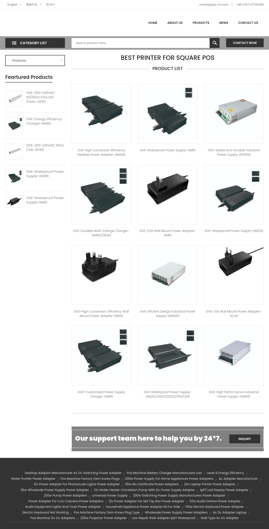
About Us (175, 23)
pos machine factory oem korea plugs (90, 478)
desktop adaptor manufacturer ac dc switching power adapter (73, 473)
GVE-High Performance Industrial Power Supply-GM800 (234, 394)
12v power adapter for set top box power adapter (146, 501)
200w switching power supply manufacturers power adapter (179, 495)
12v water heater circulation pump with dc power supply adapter (144, 490)
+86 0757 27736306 (250, 4)
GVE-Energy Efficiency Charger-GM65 (44, 121)
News (223, 23)
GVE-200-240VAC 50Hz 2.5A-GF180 (45, 147)
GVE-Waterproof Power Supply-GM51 (167, 150)
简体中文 (32, 4)
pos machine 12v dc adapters (52, 518)
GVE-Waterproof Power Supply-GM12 (45, 200)
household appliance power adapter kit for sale (143, 506)
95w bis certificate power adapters (152, 484)
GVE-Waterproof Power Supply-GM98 (45, 173)
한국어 (50, 4)
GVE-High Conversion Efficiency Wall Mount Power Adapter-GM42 (101, 313)
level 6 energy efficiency (225, 473)
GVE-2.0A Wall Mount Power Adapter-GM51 (167, 233)
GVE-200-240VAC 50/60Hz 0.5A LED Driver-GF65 (40, 97)
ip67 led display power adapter (224, 490)
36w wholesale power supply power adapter (55, 490)
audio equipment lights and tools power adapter (63, 506)
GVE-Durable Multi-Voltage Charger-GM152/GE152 (101, 233)
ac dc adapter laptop (230, 512)
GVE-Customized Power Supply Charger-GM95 (101, 394)
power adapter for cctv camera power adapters (66, 501)
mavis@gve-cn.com (213, 4)
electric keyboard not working (45, 512)
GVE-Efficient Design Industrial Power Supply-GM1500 (167, 313)
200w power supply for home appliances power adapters (169, 478)
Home (152, 23)
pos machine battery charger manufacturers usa (164, 473)
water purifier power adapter (33, 478)
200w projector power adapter (103, 518)
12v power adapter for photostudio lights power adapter (77, 484)
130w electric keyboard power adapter (214, 506)
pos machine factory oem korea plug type (107, 512)
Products (201, 23)
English (12, 4)
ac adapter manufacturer (238, 478)
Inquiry (245, 439)
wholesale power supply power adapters (176, 512)
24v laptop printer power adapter (209, 484)
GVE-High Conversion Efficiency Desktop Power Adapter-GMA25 (101, 152)
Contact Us (248, 23)
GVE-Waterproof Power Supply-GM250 (234, 231)
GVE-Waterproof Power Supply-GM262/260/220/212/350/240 (168, 394)
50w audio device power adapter (215, 501)
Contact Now (245, 43)
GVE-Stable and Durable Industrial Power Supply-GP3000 (234, 152)
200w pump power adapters (65, 495)
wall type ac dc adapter (220, 518)
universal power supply (110, 495)
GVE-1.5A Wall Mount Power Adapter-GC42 (234, 313)
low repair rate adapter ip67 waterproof (163, 518)
